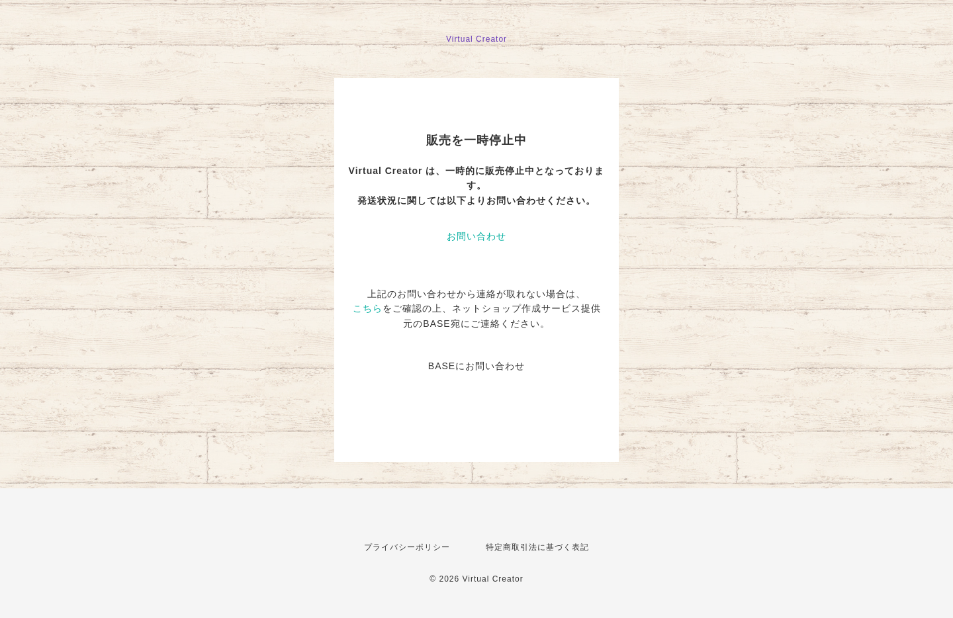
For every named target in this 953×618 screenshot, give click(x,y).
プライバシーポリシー (407, 547)
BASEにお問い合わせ (476, 366)
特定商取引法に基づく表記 (537, 547)
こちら (368, 308)
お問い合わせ (476, 236)
